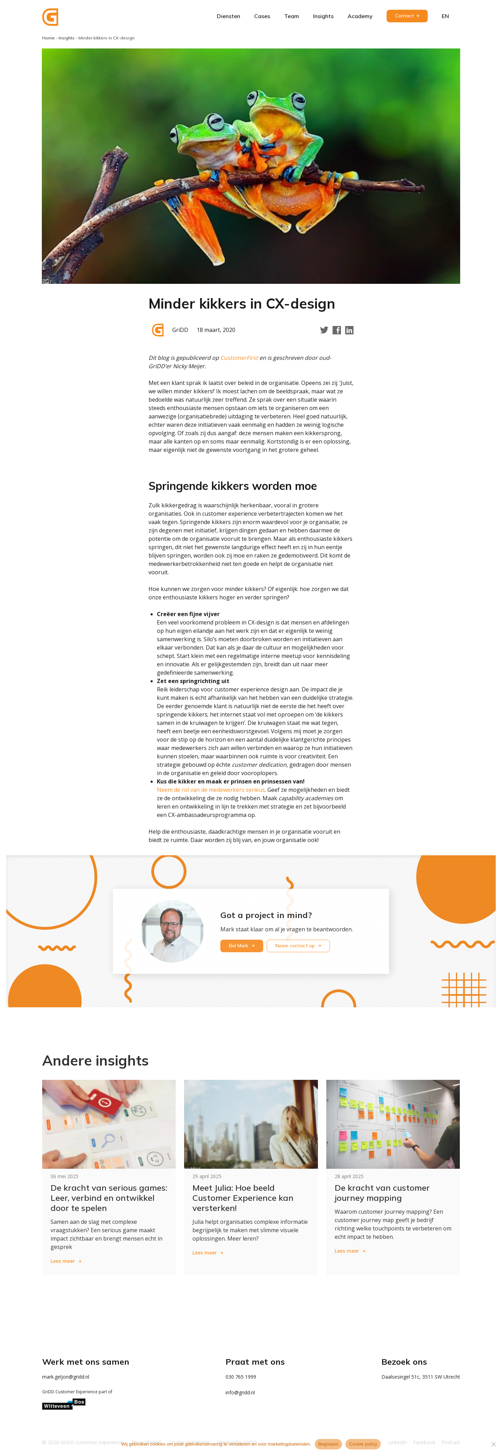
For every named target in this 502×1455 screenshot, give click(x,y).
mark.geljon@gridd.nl (65, 1376)
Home (48, 37)
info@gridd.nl (240, 1392)
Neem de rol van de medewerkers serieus (211, 790)
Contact (404, 16)
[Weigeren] (493, 1444)
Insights (323, 16)
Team (291, 16)
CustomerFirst (239, 358)
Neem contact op (295, 945)
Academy (360, 16)
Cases (262, 16)
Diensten (228, 16)
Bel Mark (239, 945)
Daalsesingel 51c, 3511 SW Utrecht (420, 1376)
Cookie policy (363, 1444)
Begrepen (328, 1444)
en (445, 16)
